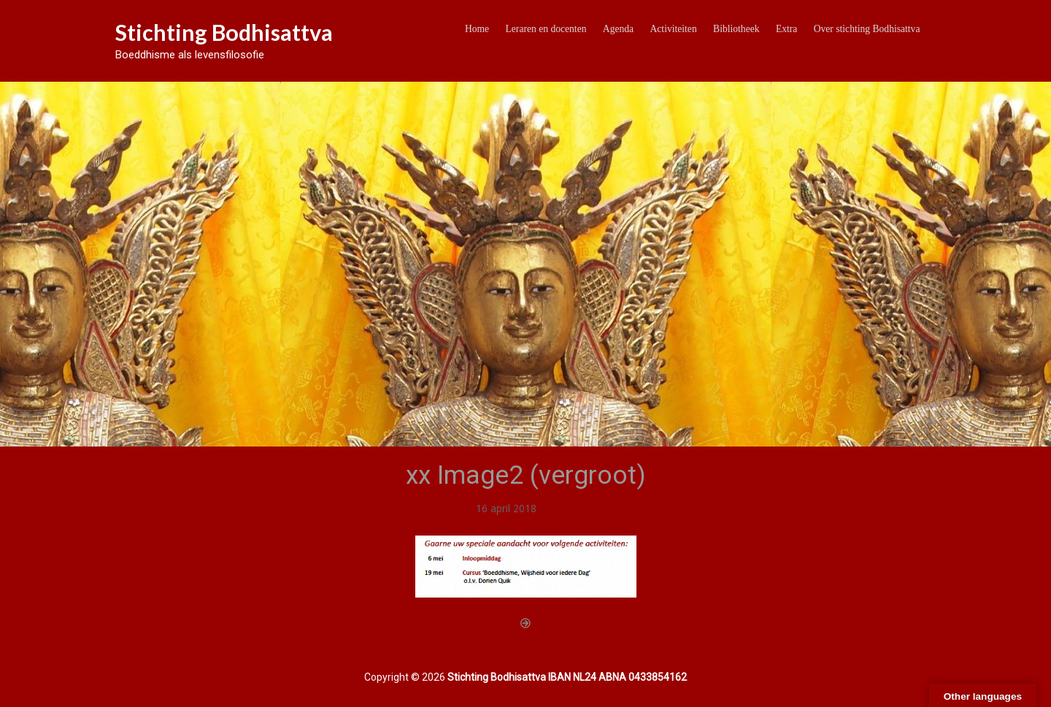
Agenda (618, 28)
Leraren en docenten (546, 28)
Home (477, 28)
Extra (786, 28)
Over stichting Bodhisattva (867, 28)
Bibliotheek (736, 28)
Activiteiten (673, 28)
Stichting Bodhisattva (224, 32)
